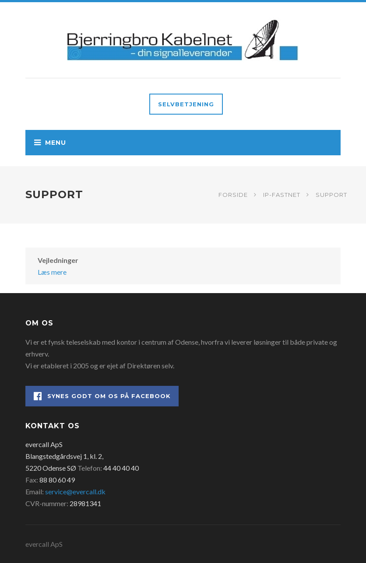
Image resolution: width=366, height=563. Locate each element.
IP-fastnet (281, 194)
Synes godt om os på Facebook (102, 396)
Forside (233, 194)
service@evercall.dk (75, 491)
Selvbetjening (186, 104)
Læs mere (52, 272)
